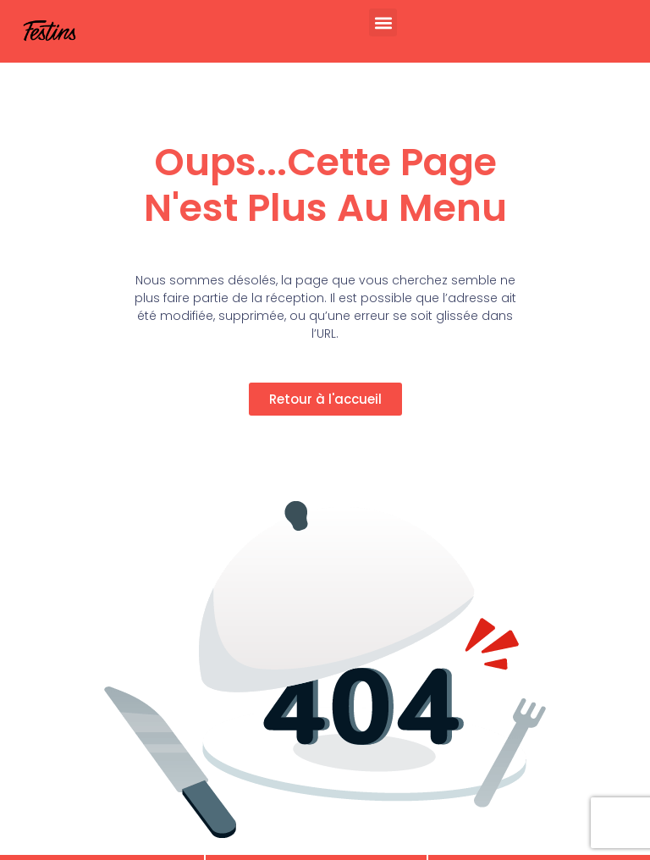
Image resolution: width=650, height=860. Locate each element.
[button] (383, 22)
